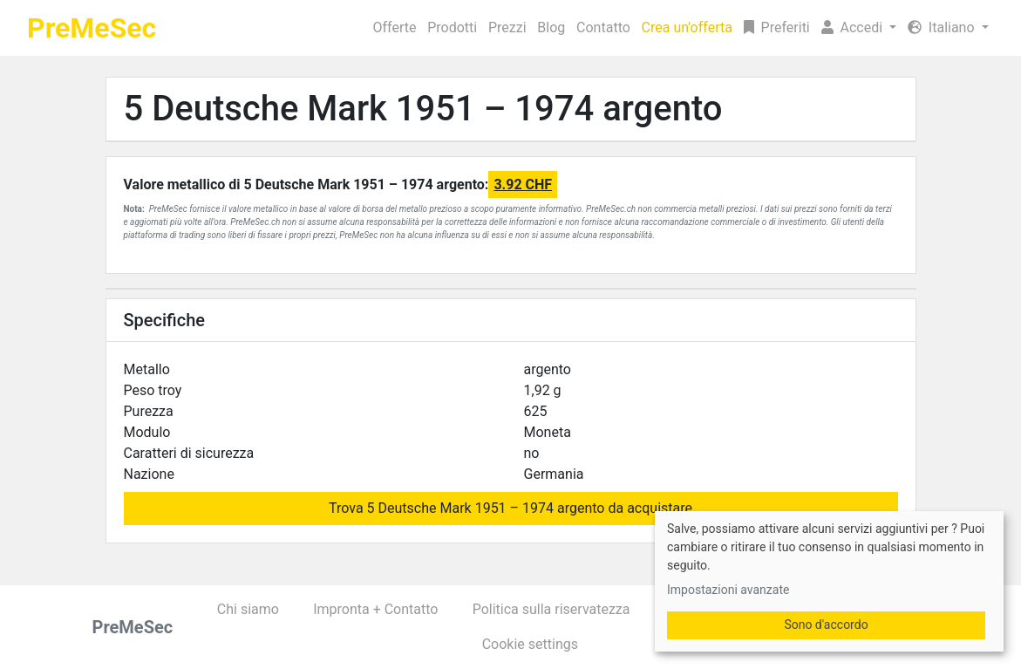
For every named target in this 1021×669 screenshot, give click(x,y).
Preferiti (777, 27)
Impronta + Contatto (375, 609)
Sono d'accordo (826, 624)
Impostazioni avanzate (728, 590)
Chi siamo (248, 609)
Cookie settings (530, 644)
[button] (858, 28)
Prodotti (452, 27)
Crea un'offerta (687, 27)
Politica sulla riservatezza (551, 609)
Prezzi (507, 27)
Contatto (603, 27)
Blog (551, 27)
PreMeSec (91, 27)
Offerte (395, 27)
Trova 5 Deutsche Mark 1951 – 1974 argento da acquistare (510, 508)
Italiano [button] (943, 27)
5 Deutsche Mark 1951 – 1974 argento (423, 108)
